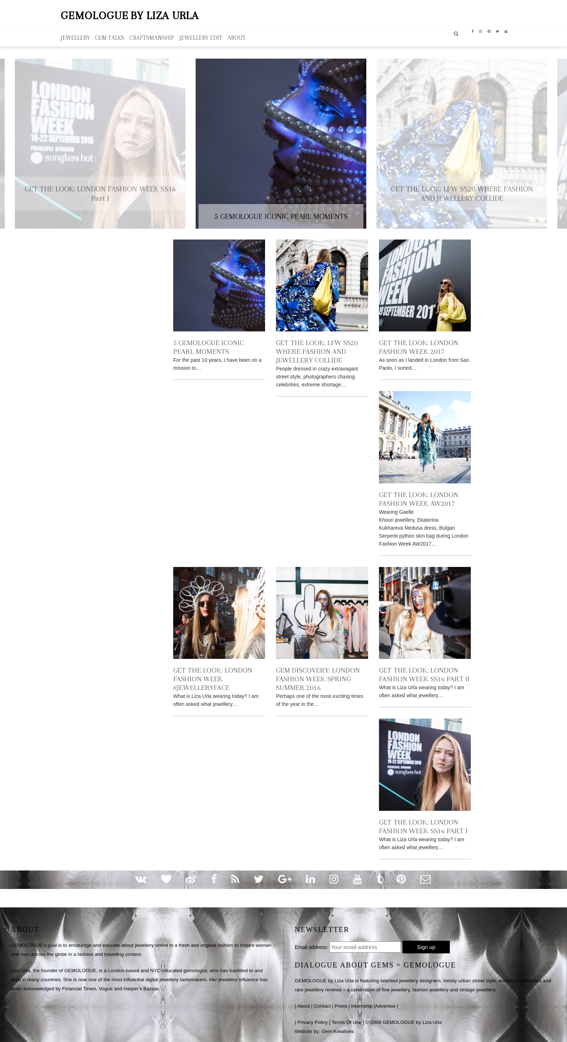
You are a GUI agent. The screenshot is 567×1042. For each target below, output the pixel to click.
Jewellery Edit (200, 36)
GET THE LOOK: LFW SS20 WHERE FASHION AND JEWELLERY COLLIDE (317, 350)
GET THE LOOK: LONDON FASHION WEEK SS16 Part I (423, 825)
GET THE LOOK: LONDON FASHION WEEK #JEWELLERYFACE (212, 678)
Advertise (385, 1005)
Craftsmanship (151, 36)
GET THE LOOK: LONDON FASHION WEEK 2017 (418, 346)
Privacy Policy (312, 1021)
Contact (322, 1005)
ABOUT (236, 36)
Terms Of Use (347, 1021)
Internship (361, 1005)
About (303, 1005)
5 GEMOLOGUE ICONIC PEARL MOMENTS (208, 346)
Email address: (311, 946)
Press (340, 1005)
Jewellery (75, 36)
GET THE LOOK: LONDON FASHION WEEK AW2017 (418, 498)
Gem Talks (109, 36)
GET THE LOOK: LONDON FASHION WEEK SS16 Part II (424, 673)
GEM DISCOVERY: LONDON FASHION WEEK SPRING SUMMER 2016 (318, 678)
